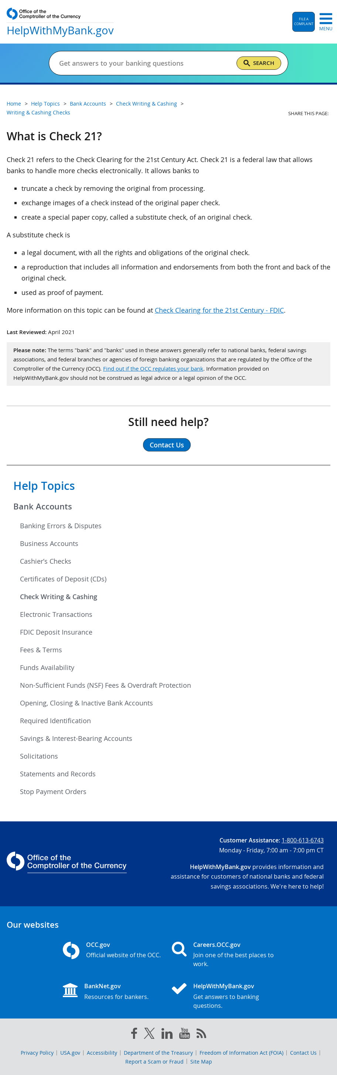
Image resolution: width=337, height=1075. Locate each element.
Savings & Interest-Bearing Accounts (76, 738)
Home (14, 103)
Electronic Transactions (56, 614)
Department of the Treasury (158, 1052)
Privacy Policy (37, 1052)
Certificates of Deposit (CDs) (63, 578)
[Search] (258, 63)
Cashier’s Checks (45, 561)
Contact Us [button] (167, 444)
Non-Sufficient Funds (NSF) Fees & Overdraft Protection (105, 685)
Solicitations (39, 756)
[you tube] (184, 1035)
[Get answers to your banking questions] (145, 63)
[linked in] (167, 1035)
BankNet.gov (102, 986)
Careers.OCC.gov (217, 945)
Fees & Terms (41, 649)
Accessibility (102, 1052)
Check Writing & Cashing (58, 596)
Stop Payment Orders (53, 791)
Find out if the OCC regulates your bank (153, 368)
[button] (303, 22)
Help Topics (44, 485)
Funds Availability (47, 667)
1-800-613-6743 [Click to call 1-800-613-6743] (303, 840)
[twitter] (149, 1035)
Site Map (201, 1061)
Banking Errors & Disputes (61, 525)
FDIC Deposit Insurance (56, 632)
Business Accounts (49, 543)
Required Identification (55, 720)
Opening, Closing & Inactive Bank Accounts (86, 702)
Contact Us (303, 1052)
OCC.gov (98, 945)
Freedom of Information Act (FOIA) (241, 1052)
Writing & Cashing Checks (38, 112)
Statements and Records (58, 773)
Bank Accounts (42, 506)
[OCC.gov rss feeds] (201, 1034)
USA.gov (70, 1052)
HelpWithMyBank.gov (223, 986)
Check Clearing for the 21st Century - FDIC (219, 310)
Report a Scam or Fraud (154, 1061)
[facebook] (134, 1035)
